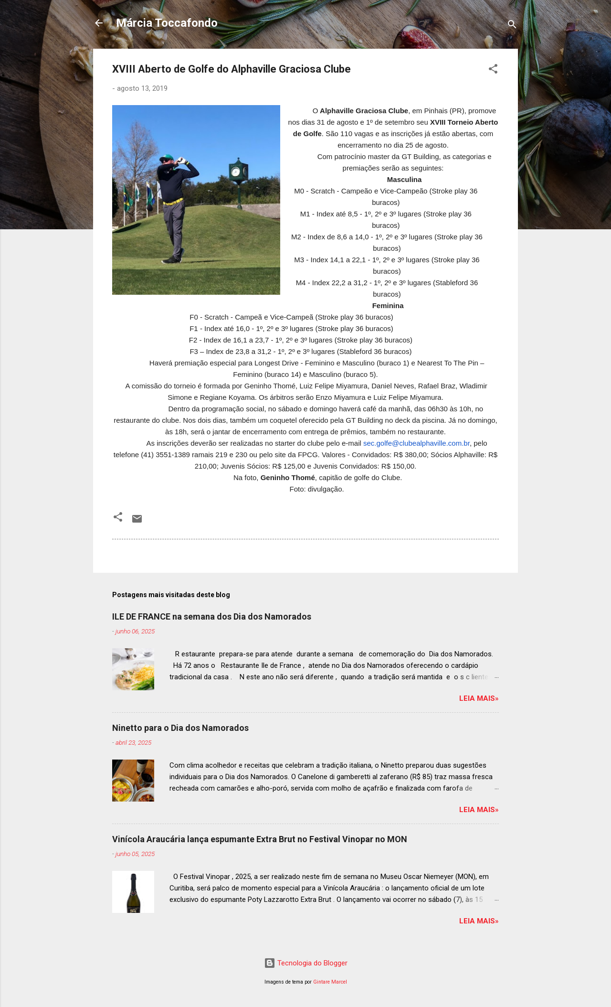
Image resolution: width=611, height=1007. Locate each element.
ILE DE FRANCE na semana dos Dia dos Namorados (211, 616)
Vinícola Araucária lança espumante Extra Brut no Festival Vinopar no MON (259, 839)
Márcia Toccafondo (167, 23)
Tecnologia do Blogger (306, 963)
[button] (493, 70)
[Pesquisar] (512, 26)
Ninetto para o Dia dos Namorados (180, 728)
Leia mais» (479, 698)
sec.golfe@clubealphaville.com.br (416, 443)
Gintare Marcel (330, 982)
